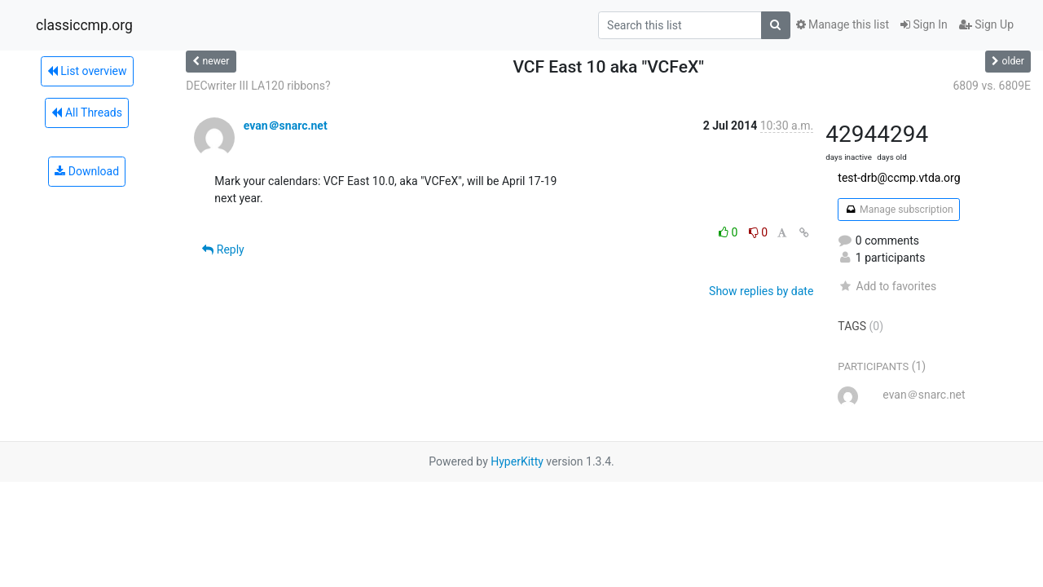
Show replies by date (761, 291)
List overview (87, 70)
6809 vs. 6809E (992, 85)
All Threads (86, 112)
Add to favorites (887, 286)
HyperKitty (517, 461)
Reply (223, 249)
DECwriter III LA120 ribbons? (258, 85)
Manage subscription (898, 209)
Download (87, 171)
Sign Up (986, 24)
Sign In (924, 24)
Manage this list (842, 24)
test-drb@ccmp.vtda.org (899, 177)
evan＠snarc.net (286, 125)
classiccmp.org (84, 25)
